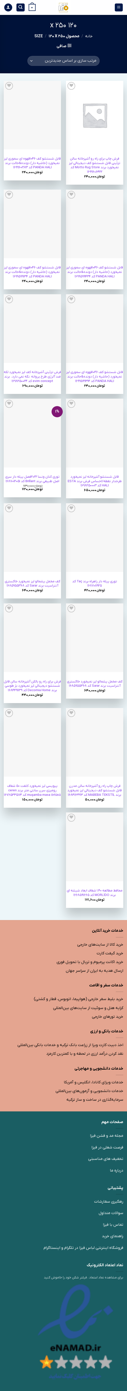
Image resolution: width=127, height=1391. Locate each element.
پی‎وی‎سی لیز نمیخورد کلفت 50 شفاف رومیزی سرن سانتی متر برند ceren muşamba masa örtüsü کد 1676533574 (32, 790)
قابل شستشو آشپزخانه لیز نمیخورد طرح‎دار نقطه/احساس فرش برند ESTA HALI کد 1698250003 (95, 481)
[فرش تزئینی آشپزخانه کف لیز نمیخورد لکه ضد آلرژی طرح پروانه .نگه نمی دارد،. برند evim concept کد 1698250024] (32, 328)
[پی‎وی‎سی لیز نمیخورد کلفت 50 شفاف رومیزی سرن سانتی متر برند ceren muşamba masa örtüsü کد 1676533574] (32, 742)
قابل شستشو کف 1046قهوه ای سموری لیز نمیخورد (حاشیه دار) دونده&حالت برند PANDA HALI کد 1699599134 (32, 271)
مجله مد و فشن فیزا (106, 1135)
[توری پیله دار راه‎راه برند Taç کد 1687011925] (94, 537)
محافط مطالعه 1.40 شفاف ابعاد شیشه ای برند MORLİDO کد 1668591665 (95, 892)
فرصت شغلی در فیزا (107, 1147)
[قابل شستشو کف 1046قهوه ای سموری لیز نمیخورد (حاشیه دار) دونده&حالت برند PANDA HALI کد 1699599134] (32, 224)
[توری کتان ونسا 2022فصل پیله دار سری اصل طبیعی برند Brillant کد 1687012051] (32, 433)
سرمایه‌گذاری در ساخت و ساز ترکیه (94, 1099)
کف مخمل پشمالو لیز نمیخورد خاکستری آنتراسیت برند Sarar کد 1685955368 (32, 583)
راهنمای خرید (112, 1236)
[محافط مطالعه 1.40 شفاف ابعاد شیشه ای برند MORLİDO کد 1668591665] (94, 846)
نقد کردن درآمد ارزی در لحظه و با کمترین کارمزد (84, 1053)
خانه (89, 36)
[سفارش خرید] (63, 61)
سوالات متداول (111, 1213)
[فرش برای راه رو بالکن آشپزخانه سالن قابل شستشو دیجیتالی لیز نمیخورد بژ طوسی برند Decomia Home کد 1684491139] (32, 637)
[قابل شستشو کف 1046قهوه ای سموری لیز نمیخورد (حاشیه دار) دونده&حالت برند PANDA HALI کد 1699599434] (94, 224)
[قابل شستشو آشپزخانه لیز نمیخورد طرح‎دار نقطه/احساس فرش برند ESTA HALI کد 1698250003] (94, 433)
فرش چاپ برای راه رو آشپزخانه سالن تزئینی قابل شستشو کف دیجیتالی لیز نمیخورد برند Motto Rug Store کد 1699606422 (94, 165)
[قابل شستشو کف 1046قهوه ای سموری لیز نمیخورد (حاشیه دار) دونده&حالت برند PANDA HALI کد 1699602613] (32, 115)
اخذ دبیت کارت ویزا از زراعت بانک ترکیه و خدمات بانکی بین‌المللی (70, 1045)
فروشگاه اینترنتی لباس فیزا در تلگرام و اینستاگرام (83, 1247)
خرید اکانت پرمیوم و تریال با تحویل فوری (90, 962)
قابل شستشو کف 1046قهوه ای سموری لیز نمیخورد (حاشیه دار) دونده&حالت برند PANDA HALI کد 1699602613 (32, 163)
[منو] (119, 7)
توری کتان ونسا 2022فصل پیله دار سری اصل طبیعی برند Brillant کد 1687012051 (32, 479)
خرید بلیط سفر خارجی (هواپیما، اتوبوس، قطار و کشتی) (78, 999)
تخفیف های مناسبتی (105, 1158)
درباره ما (116, 1170)
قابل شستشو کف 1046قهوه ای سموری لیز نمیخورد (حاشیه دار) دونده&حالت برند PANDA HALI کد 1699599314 (94, 376)
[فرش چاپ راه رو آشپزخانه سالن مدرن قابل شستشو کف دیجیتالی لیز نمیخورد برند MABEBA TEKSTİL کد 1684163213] (94, 742)
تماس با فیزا (113, 1224)
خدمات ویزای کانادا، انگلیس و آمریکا (93, 1082)
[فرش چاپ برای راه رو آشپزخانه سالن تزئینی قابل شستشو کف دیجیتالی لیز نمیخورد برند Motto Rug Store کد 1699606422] (94, 115)
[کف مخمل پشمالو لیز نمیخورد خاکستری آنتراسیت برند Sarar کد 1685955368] (32, 537)
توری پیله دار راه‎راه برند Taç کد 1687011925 (94, 583)
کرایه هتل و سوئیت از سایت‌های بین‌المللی (88, 1008)
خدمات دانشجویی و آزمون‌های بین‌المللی (89, 1091)
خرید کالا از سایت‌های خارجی (100, 944)
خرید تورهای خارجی (107, 1016)
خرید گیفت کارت (110, 953)
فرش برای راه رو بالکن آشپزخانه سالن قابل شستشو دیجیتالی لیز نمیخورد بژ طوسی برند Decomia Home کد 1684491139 (32, 685)
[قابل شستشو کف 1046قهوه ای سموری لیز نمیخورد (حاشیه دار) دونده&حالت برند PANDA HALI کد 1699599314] (94, 328)
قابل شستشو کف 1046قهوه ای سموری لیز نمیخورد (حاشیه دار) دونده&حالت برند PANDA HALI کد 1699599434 (94, 271)
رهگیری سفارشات (108, 1201)
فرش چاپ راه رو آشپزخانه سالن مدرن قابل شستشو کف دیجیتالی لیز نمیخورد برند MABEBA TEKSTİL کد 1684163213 (94, 790)
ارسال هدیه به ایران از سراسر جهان (94, 970)
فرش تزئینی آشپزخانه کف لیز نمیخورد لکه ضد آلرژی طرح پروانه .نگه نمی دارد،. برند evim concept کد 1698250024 (32, 376)
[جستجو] (20, 7)
